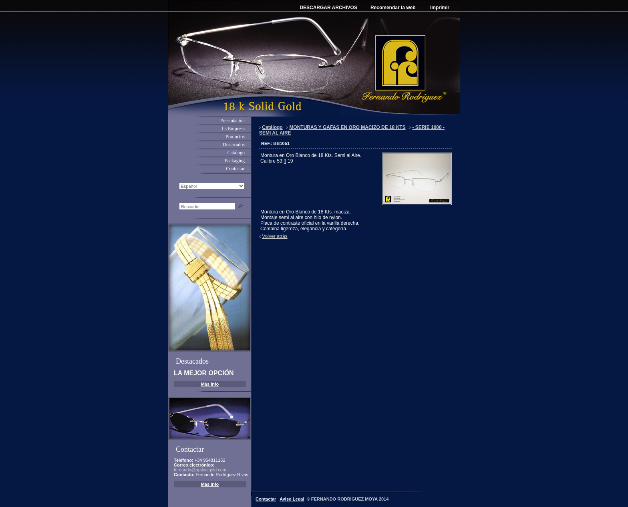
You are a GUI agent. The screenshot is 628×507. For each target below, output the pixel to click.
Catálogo (236, 152)
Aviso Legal (292, 499)
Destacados (234, 144)
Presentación (232, 120)
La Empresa (233, 128)
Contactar (235, 168)
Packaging (235, 160)
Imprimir (439, 7)
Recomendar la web (393, 7)
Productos (235, 136)
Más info (210, 384)
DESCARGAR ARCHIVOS (328, 7)
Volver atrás (274, 236)
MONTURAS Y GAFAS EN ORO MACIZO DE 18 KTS (347, 127)
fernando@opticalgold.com (200, 469)
